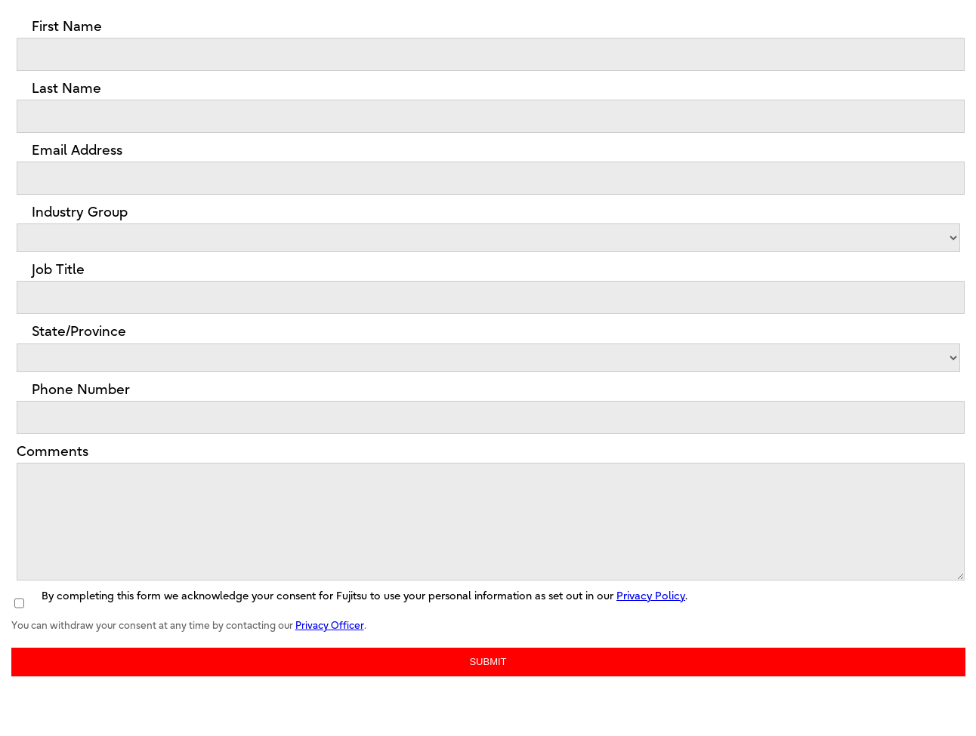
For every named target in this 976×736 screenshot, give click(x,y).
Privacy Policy (650, 618)
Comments (52, 451)
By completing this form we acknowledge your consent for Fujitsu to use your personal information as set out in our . (364, 618)
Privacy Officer (329, 648)
